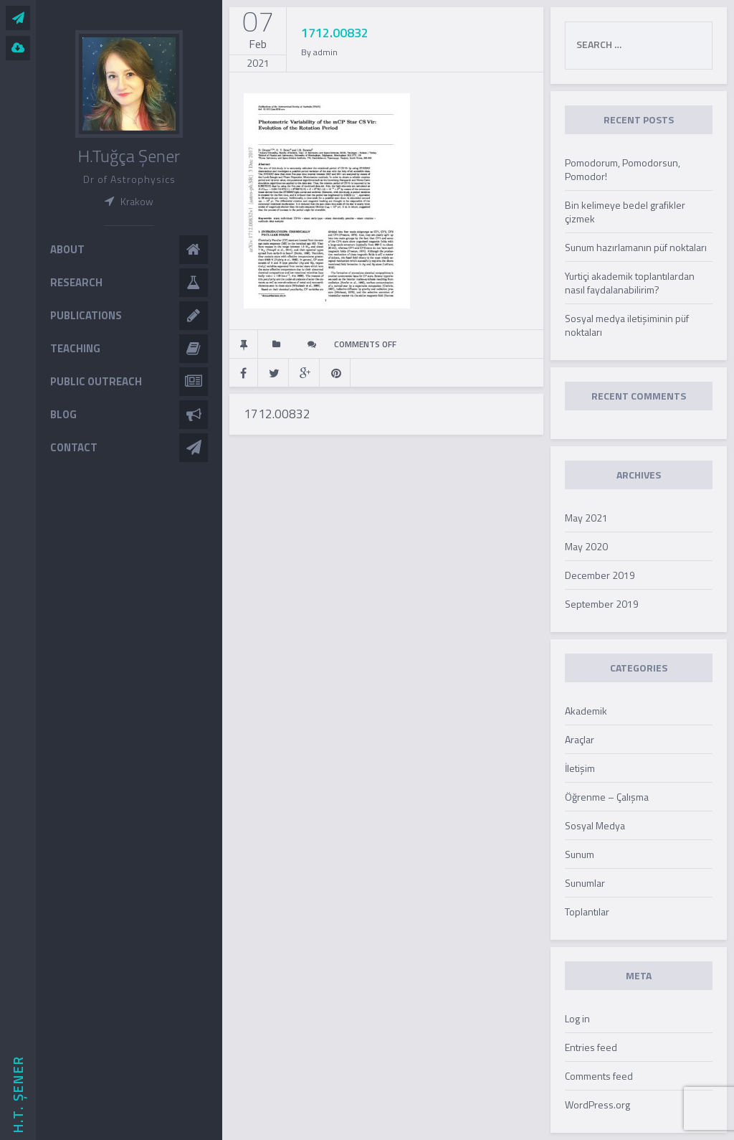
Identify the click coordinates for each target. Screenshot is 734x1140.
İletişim (580, 768)
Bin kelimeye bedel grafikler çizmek (625, 211)
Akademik (586, 710)
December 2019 (600, 575)
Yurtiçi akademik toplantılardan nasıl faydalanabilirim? (630, 282)
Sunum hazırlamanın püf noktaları (636, 247)
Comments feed (599, 1075)
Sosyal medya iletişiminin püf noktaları (627, 325)
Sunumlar (585, 882)
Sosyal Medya (595, 825)
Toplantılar (587, 911)
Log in (577, 1018)
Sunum (579, 854)
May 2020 (586, 546)
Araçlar (579, 739)
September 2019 (602, 603)
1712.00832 (277, 414)
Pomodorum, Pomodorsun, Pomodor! (622, 169)
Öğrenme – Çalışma (607, 796)
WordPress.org (597, 1104)
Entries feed (591, 1047)
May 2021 (586, 517)
